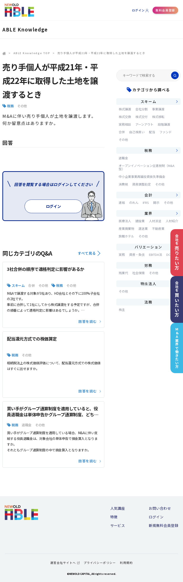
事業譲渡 (158, 109)
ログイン (138, 10)
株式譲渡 (125, 109)
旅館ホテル (126, 236)
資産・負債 (137, 254)
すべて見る (89, 253)
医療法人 (125, 221)
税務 (10, 106)
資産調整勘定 (141, 184)
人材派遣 (155, 221)
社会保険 (138, 273)
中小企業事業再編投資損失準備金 (142, 176)
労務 (148, 265)
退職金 (26, 424)
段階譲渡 (164, 124)
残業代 (123, 273)
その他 (22, 105)
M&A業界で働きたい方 (176, 348)
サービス (117, 525)
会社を (177, 252)
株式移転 (158, 116)
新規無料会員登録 (163, 525)
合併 (31, 285)
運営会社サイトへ (65, 563)
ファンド (165, 132)
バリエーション (148, 246)
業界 (148, 213)
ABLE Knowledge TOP (31, 53)
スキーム (18, 285)
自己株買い (137, 132)
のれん (133, 202)
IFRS (146, 202)
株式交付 (141, 116)
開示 (156, 202)
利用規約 (126, 563)
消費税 (123, 184)
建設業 (140, 221)
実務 (122, 254)
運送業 (143, 228)
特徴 (114, 516)
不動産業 (158, 228)
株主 (122, 309)
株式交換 (125, 116)
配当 (152, 132)
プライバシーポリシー (100, 563)
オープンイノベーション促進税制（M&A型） (146, 167)
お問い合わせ (160, 508)
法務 (148, 301)
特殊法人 (148, 283)
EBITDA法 (155, 254)
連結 (122, 202)
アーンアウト (144, 124)
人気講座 (117, 508)
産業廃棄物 (126, 228)
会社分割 (141, 109)
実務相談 (125, 124)
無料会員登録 (165, 10)
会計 (148, 194)
